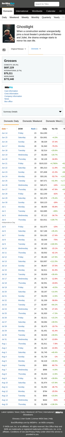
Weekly (25, 17)
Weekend (14, 17)
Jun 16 (4, 142)
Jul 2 (4, 211)
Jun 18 (4, 150)
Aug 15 (5, 404)
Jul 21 (4, 296)
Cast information (11, 91)
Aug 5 (4, 361)
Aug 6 (4, 365)
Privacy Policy (34, 432)
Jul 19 (4, 287)
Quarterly (46, 17)
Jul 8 (4, 240)
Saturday (22, 137)
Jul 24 (4, 309)
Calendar (50, 11)
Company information (13, 96)
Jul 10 (4, 248)
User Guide (25, 419)
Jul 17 (4, 279)
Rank (33, 129)
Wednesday (23, 155)
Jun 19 (4, 155)
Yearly (57, 17)
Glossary (16, 419)
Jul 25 (4, 313)
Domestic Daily (11, 121)
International (22, 11)
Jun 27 (4, 189)
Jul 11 (4, 253)
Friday (20, 133)
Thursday (22, 159)
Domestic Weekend (32, 121)
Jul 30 (4, 335)
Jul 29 (4, 331)
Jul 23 (4, 305)
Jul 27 (4, 322)
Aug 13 (5, 396)
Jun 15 (4, 137)
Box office (8, 101)
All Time (39, 412)
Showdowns (28, 415)
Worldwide (37, 11)
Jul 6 (4, 231)
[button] (62, 3)
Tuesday (21, 150)
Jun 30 (4, 202)
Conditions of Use (17, 432)
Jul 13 (4, 261)
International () (12, 71)
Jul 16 (4, 274)
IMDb (43, 423)
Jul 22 (4, 300)
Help (51, 419)
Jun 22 (4, 168)
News (6, 99)
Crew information (11, 94)
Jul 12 (4, 257)
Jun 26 (4, 185)
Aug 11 (5, 387)
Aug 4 (4, 357)
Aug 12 (5, 391)
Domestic (8, 11)
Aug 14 (5, 400)
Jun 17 (4, 146)
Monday (21, 146)
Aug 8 (4, 374)
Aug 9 (4, 378)
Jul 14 (4, 266)
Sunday (21, 142)
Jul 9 (4, 244)
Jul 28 (4, 326)
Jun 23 (4, 172)
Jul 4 (4, 220)
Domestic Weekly (54, 121)
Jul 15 (4, 270)
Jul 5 (4, 227)
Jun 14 (4, 133)
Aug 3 (4, 352)
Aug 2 (4, 348)
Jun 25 (4, 181)
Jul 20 (4, 292)
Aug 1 (4, 344)
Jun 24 (4, 176)
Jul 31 (4, 339)
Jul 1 (4, 207)
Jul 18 (4, 283)
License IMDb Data (39, 419)
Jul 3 (4, 215)
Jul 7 (4, 235)
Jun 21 (4, 163)
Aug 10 (5, 383)
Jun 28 (4, 194)
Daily (4, 17)
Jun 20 (4, 159)
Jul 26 (4, 318)
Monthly (35, 17)
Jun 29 (4, 198)
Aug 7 (4, 370)
